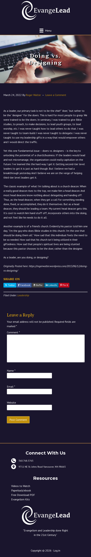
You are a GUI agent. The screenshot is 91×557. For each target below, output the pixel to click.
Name (11, 370)
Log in (56, 550)
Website (11, 402)
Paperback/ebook (21, 490)
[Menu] (45, 30)
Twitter (10, 285)
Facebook (24, 285)
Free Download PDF (23, 495)
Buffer (38, 285)
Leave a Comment (55, 95)
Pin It (64, 285)
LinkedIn (51, 285)
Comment (13, 332)
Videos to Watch (20, 486)
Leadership (23, 295)
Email (11, 386)
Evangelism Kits (20, 499)
